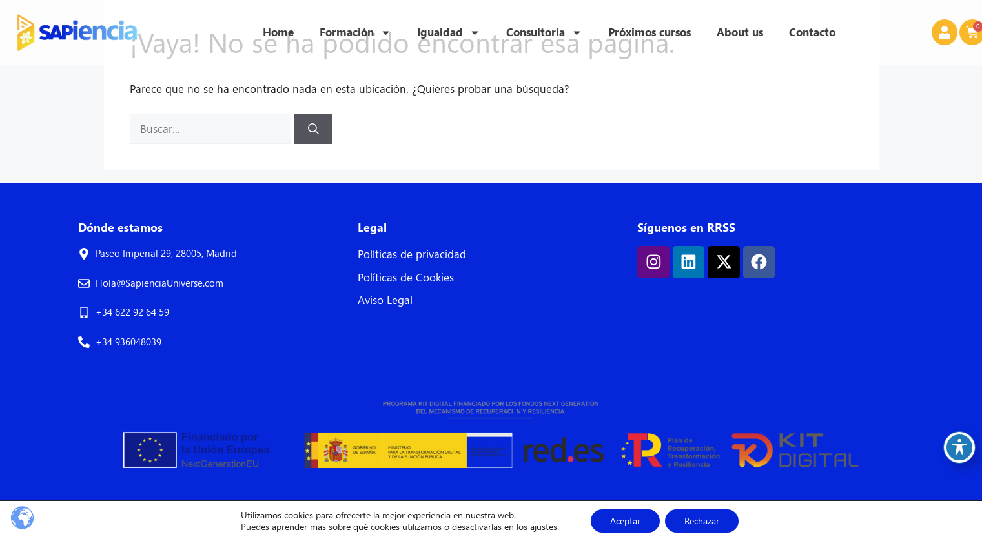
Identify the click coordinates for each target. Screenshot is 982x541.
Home (278, 32)
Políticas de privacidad (412, 254)
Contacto (812, 32)
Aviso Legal (385, 299)
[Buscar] (313, 129)
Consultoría (544, 33)
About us (740, 32)
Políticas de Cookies (406, 277)
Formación (355, 33)
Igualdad (448, 33)
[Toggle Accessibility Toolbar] (959, 447)
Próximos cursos (649, 32)
